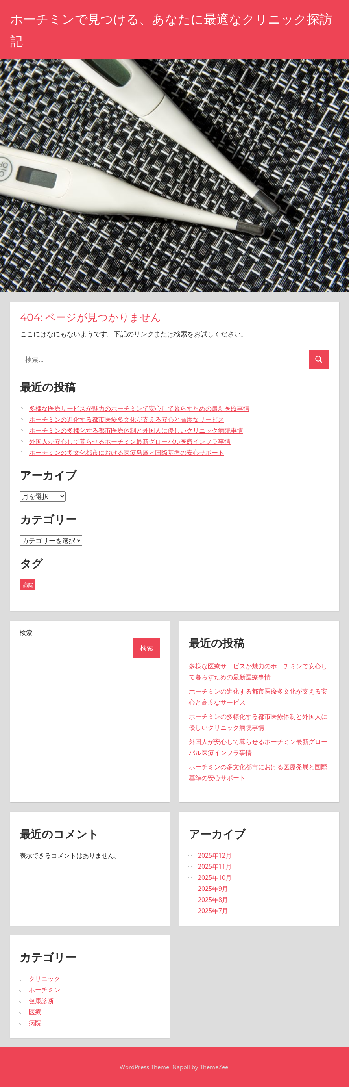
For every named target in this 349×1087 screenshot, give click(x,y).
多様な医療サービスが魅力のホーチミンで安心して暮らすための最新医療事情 (139, 408)
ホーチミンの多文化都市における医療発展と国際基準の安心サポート (126, 452)
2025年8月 (213, 899)
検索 (26, 632)
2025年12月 (215, 855)
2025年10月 (215, 877)
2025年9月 (213, 888)
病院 (35, 1022)
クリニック (44, 978)
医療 (35, 1011)
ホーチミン (44, 989)
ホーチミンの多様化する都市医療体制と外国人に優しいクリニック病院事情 (136, 430)
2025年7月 (213, 910)
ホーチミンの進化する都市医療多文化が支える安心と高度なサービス (126, 419)
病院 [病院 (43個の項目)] (28, 584)
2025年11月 (215, 866)
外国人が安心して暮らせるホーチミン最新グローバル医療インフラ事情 (130, 441)
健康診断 (41, 1000)
